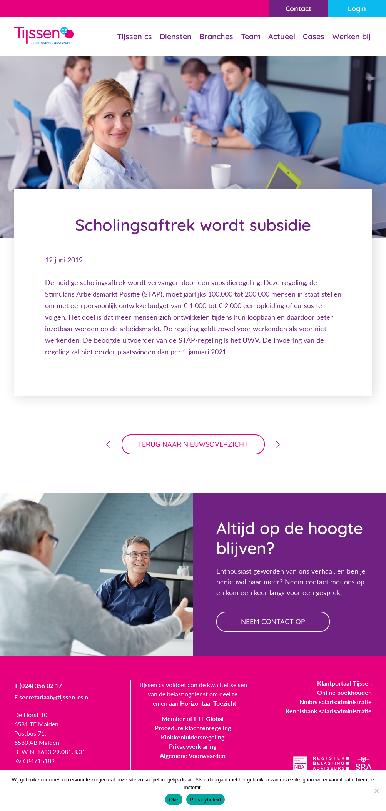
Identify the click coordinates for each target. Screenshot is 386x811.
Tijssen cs (134, 36)
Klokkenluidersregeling (192, 737)
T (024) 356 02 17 (38, 685)
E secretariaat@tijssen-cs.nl (52, 697)
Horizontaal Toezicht (208, 703)
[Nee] (376, 790)
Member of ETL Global (193, 718)
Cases (313, 36)
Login (357, 8)
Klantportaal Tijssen (344, 683)
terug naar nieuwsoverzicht (193, 444)
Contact (298, 8)
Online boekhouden (344, 692)
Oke (174, 800)
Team (251, 36)
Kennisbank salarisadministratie (329, 710)
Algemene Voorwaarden (193, 755)
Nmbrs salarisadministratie (335, 701)
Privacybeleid (205, 800)
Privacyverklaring (192, 746)
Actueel (281, 36)
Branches (216, 36)
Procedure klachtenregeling (193, 727)
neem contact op (273, 621)
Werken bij (351, 36)
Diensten (176, 36)
